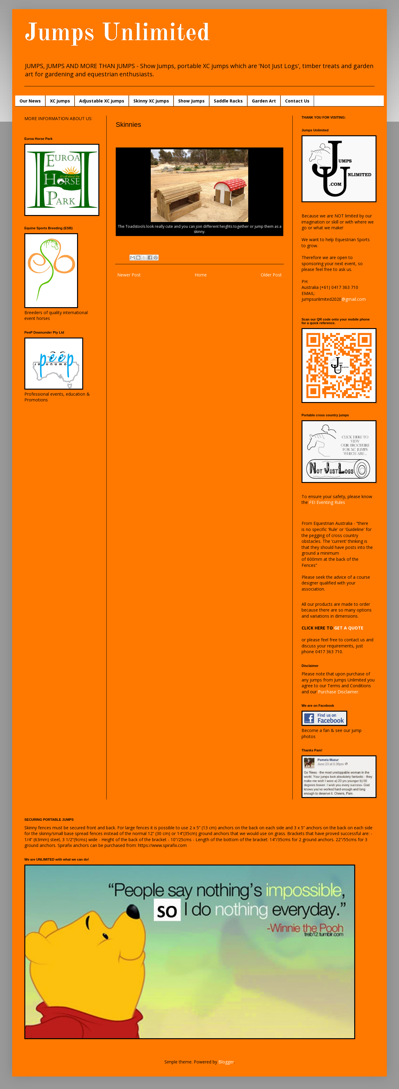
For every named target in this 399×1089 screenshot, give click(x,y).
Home (201, 275)
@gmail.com (353, 299)
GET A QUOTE (348, 628)
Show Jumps (191, 101)
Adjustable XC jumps (101, 101)
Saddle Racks (228, 101)
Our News (30, 101)
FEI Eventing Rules (327, 502)
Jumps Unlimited (117, 34)
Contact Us (297, 101)
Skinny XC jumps (151, 101)
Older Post (271, 275)
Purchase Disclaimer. (338, 692)
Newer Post (129, 275)
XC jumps (60, 101)
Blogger (226, 1062)
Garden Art (264, 101)
